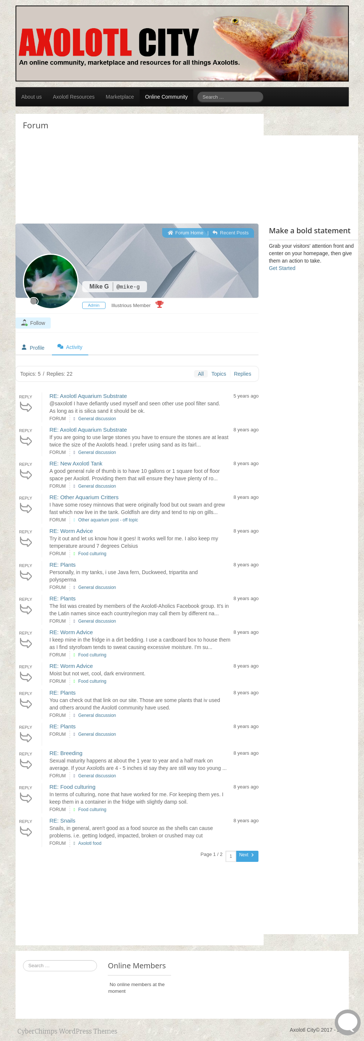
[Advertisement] (75, 133)
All (201, 374)
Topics (218, 374)
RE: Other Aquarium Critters (84, 497)
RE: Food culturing (73, 787)
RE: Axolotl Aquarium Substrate (88, 396)
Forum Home (185, 232)
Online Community (166, 97)
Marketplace (120, 97)
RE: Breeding (66, 753)
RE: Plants (63, 564)
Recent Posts (230, 232)
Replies (242, 374)
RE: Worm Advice (71, 531)
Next (247, 854)
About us (31, 97)
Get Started (282, 268)
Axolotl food (89, 843)
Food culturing (92, 553)
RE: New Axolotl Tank (76, 463)
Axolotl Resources (74, 97)
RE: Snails (63, 820)
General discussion (97, 418)
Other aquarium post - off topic (108, 520)
